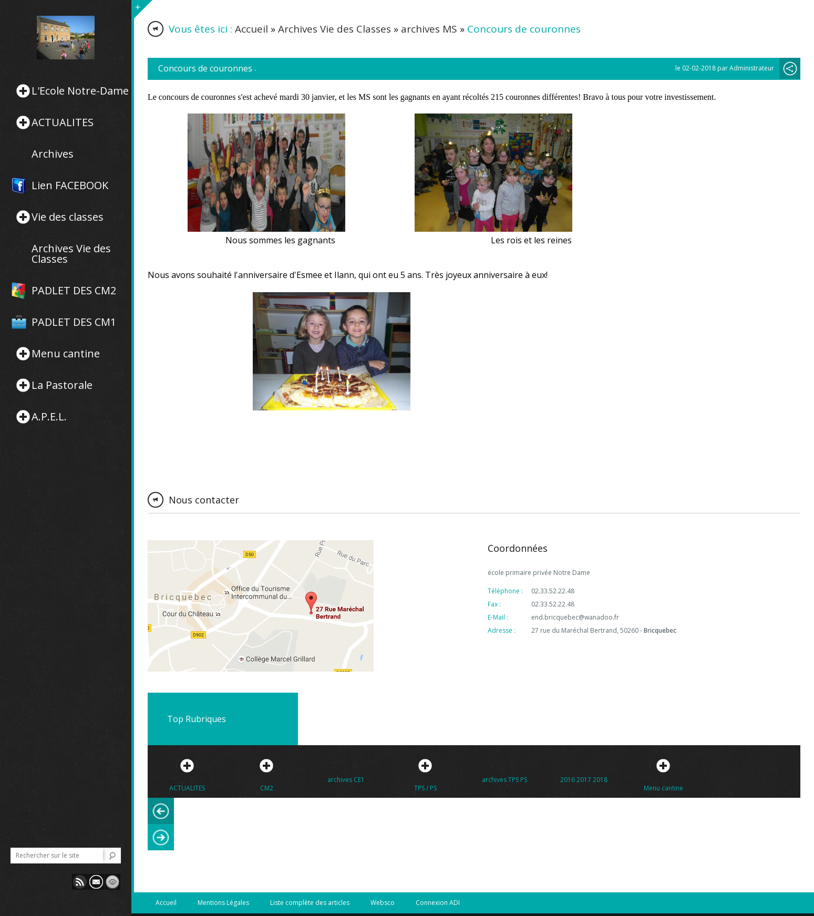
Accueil (251, 29)
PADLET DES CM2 (74, 290)
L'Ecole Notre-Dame (80, 91)
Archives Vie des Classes (71, 253)
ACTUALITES (63, 122)
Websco (382, 902)
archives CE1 (346, 779)
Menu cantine (66, 353)
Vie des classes (68, 217)
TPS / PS (425, 788)
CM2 (266, 788)
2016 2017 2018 (583, 779)
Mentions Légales (223, 902)
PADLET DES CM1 (74, 322)
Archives (53, 154)
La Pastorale (62, 385)
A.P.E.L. (49, 416)
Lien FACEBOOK (70, 185)
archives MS (429, 29)
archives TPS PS (504, 779)
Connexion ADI (438, 902)
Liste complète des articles (309, 902)
